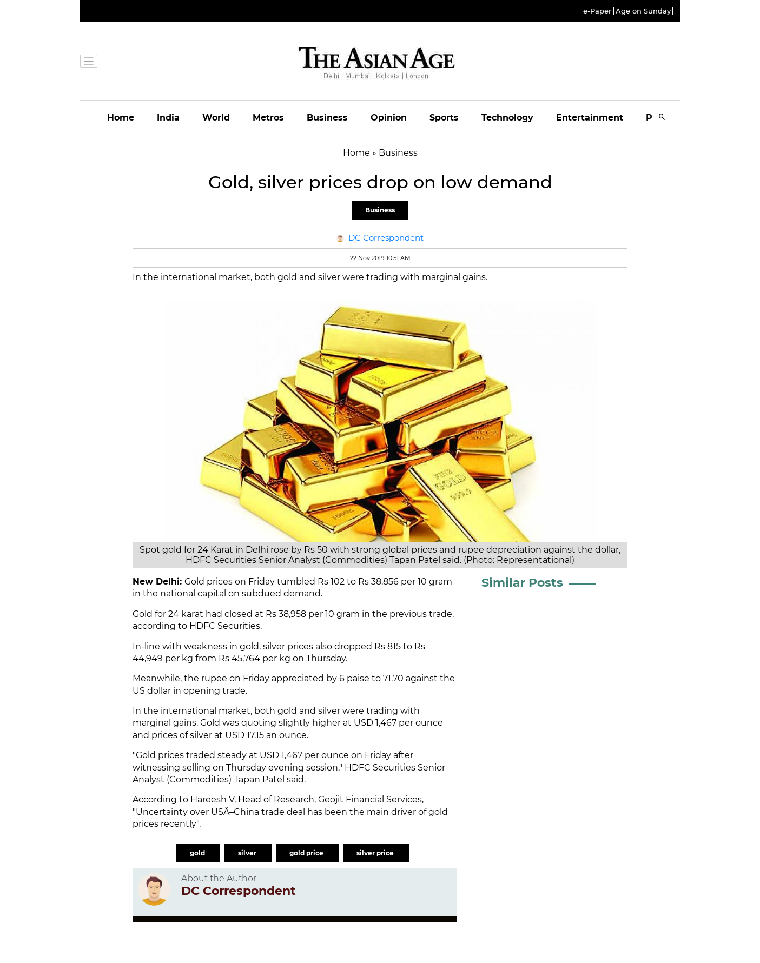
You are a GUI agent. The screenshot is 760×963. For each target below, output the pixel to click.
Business (327, 117)
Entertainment (589, 117)
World (216, 117)
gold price (307, 853)
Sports (444, 117)
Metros (268, 117)
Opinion (389, 117)
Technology (507, 117)
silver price (375, 853)
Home (120, 117)
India (168, 117)
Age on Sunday (643, 11)
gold (198, 853)
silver (248, 853)
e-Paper (597, 11)
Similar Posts (522, 582)
